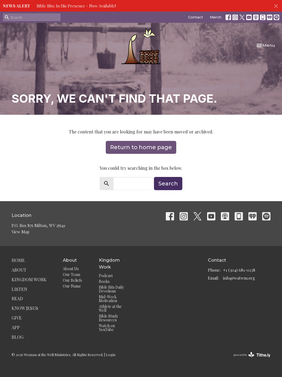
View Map (20, 231)
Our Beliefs (72, 280)
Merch (215, 17)
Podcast (106, 275)
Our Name (72, 286)
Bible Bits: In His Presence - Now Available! (76, 6)
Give (17, 318)
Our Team (71, 274)
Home (18, 260)
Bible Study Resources (108, 318)
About (19, 270)
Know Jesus (25, 308)
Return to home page (141, 147)
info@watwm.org (239, 278)
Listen (19, 289)
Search (168, 183)
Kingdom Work (29, 279)
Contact (195, 17)
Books (104, 281)
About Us (71, 268)
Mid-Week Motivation (108, 298)
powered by (252, 355)
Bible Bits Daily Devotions (111, 289)
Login (110, 354)
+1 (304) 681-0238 (239, 270)
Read (17, 298)
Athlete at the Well (110, 308)
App (16, 327)
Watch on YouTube (107, 327)
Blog (17, 337)
